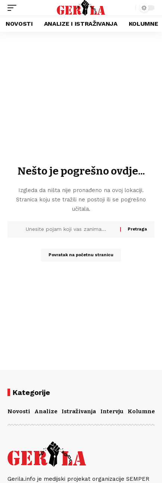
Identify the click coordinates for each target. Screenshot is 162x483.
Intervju (112, 411)
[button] (13, 8)
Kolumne (141, 411)
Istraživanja (79, 411)
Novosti (18, 411)
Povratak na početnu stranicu (81, 255)
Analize (45, 411)
